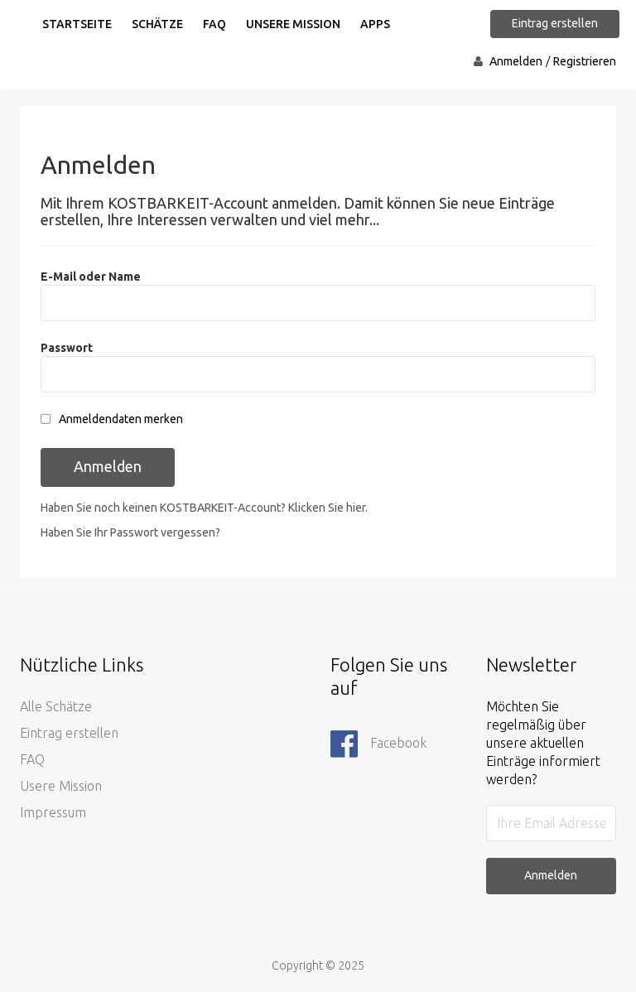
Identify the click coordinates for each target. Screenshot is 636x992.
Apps (375, 24)
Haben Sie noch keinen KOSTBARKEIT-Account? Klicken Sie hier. (204, 507)
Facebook (378, 744)
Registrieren (584, 61)
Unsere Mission (293, 24)
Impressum (53, 812)
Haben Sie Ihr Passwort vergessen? (130, 532)
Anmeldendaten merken (121, 419)
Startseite (77, 24)
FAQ (214, 24)
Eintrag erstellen (555, 23)
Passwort (67, 347)
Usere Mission (61, 785)
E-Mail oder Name (91, 276)
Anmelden (515, 61)
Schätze (157, 24)
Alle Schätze (56, 706)
